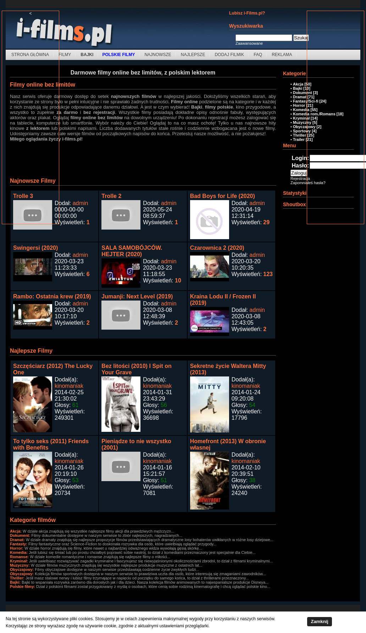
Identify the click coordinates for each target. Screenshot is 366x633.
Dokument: (20, 535)
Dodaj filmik (229, 54)
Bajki (297, 88)
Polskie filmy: (22, 586)
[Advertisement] (30, 122)
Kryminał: (19, 561)
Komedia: (19, 552)
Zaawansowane (249, 43)
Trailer (299, 139)
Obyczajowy (304, 127)
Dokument (302, 92)
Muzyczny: (20, 565)
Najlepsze (193, 54)
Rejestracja (300, 178)
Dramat (299, 97)
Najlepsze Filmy (31, 351)
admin (80, 203)
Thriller (299, 135)
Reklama (282, 54)
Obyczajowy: (22, 569)
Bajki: (15, 582)
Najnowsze (157, 54)
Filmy (65, 54)
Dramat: (17, 540)
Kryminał (301, 118)
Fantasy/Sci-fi (305, 101)
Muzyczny (302, 122)
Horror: (16, 548)
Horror (299, 105)
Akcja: (16, 531)
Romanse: (19, 557)
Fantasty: (18, 544)
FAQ (258, 54)
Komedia (301, 110)
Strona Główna (30, 54)
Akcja (298, 84)
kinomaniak (69, 386)
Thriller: (17, 578)
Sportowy (302, 131)
